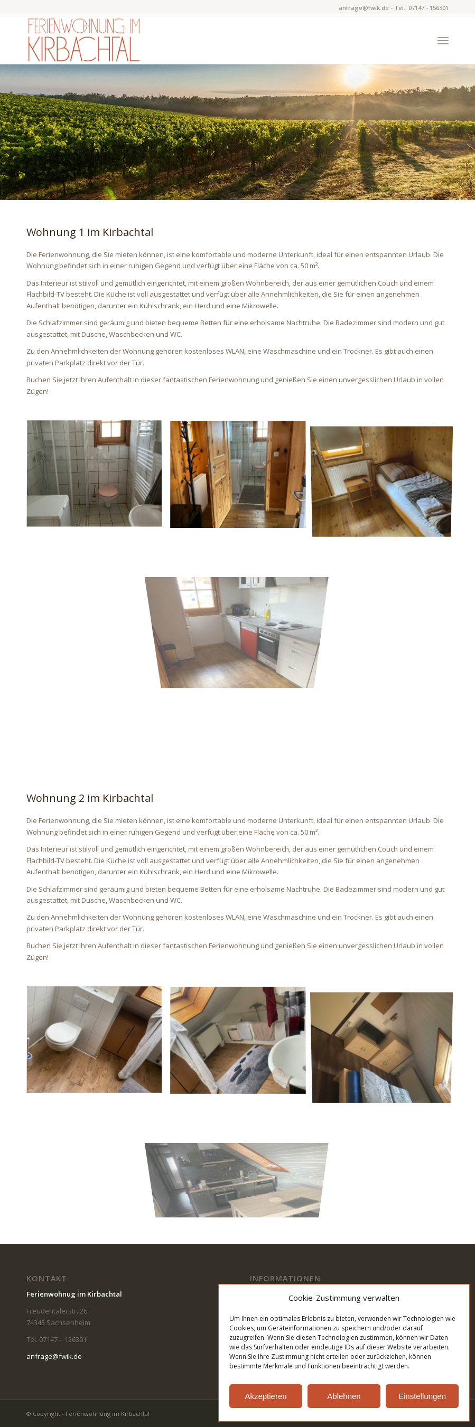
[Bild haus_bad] (242, 478)
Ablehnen (343, 1396)
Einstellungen (422, 1396)
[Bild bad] (242, 1044)
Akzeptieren (265, 1396)
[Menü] (443, 40)
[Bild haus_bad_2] (98, 478)
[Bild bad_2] (98, 1044)
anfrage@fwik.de (54, 1356)
